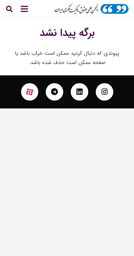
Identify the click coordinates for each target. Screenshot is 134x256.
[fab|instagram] (104, 92)
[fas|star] (30, 92)
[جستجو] (9, 9)
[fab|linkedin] (79, 92)
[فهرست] (24, 9)
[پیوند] (91, 9)
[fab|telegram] (54, 92)
